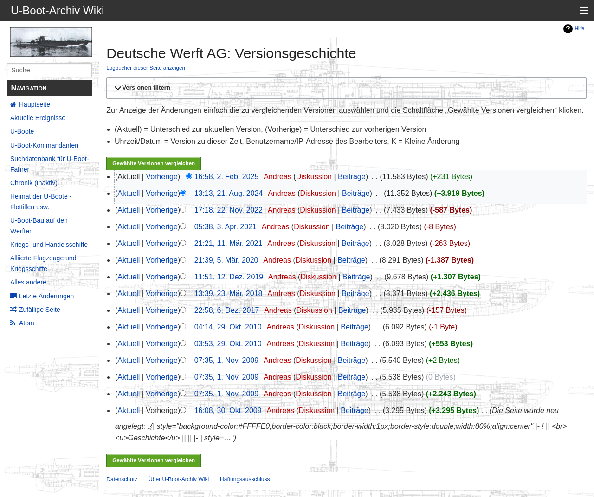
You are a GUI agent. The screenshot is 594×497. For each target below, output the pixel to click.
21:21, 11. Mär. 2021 (228, 243)
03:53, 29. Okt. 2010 (228, 344)
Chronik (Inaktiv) (34, 183)
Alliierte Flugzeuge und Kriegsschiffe (43, 263)
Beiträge (352, 177)
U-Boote (22, 131)
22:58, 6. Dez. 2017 (226, 310)
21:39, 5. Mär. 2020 (226, 260)
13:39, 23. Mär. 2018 (228, 293)
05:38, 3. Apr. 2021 (225, 227)
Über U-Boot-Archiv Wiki (178, 479)
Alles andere (28, 282)
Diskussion (314, 177)
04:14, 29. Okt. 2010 (228, 327)
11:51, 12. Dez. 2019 (229, 277)
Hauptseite (34, 104)
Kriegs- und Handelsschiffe (49, 244)
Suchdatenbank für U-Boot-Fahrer (49, 164)
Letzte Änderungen (46, 296)
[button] (345, 88)
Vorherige (162, 177)
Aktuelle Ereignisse (37, 118)
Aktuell (128, 193)
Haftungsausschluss (245, 479)
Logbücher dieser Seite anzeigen (145, 68)
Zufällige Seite (39, 309)
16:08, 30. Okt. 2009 (228, 410)
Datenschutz (121, 479)
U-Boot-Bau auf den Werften (39, 225)
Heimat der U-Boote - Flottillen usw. (40, 201)
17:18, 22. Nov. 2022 (228, 210)
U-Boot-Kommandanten (44, 145)
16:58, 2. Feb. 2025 (226, 177)
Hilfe (579, 28)
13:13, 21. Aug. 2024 (228, 193)
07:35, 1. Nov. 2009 (226, 360)
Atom (26, 323)
